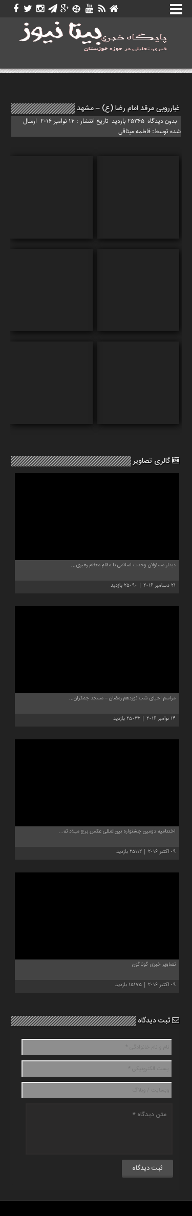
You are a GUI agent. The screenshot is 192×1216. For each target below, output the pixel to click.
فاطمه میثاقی (134, 131)
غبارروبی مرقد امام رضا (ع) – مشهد (128, 108)
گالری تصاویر (156, 461)
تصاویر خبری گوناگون (154, 965)
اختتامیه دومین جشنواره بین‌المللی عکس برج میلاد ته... (117, 831)
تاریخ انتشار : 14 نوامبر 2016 (75, 121)
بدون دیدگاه (162, 121)
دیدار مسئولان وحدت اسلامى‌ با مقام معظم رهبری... (123, 565)
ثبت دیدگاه (158, 1021)
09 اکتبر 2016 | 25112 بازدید (146, 851)
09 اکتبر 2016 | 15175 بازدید (145, 984)
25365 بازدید (128, 121)
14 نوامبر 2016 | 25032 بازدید (144, 718)
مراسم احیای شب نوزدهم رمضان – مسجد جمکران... (122, 698)
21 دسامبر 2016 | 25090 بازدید (143, 585)
